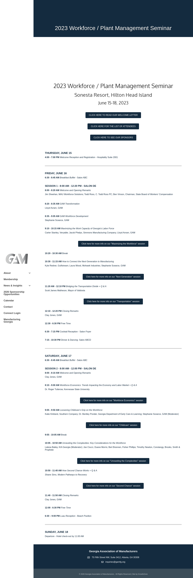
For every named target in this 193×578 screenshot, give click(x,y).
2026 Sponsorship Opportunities (14, 293)
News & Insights (13, 285)
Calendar (9, 300)
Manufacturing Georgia (12, 320)
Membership (11, 279)
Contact (8, 306)
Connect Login (12, 313)
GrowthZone (143, 574)
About (7, 273)
